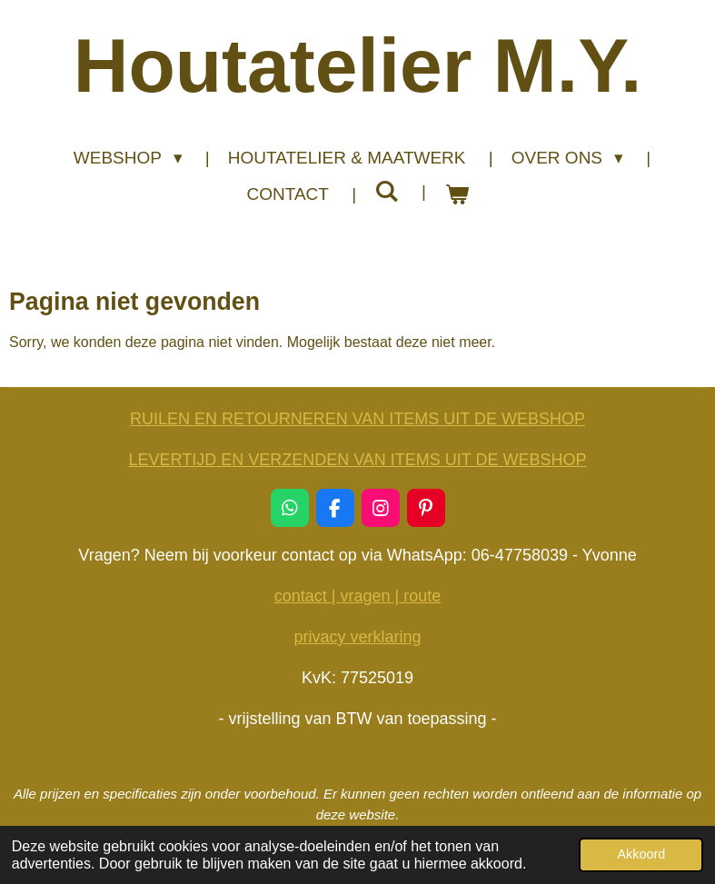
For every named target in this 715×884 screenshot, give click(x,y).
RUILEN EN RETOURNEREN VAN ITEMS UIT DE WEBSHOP (357, 419)
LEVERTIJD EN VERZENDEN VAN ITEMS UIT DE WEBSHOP (357, 460)
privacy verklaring (357, 637)
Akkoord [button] (641, 854)
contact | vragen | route (357, 596)
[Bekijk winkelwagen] (456, 195)
